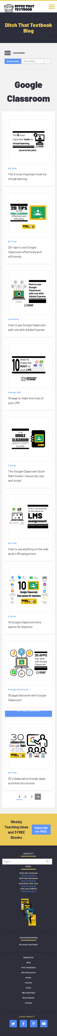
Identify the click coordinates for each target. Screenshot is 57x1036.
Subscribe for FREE (41, 829)
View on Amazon (28, 875)
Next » (38, 797)
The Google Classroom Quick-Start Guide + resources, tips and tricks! (27, 475)
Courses (28, 982)
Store (28, 987)
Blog (29, 962)
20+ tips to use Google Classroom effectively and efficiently (24, 251)
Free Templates (28, 967)
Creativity (13, 319)
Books (28, 977)
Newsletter (28, 957)
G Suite (12, 465)
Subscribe (13, 61)
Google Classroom (18, 689)
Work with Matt (28, 992)
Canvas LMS (14, 392)
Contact (28, 1002)
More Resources (28, 972)
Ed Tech (12, 168)
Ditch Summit (28, 997)
